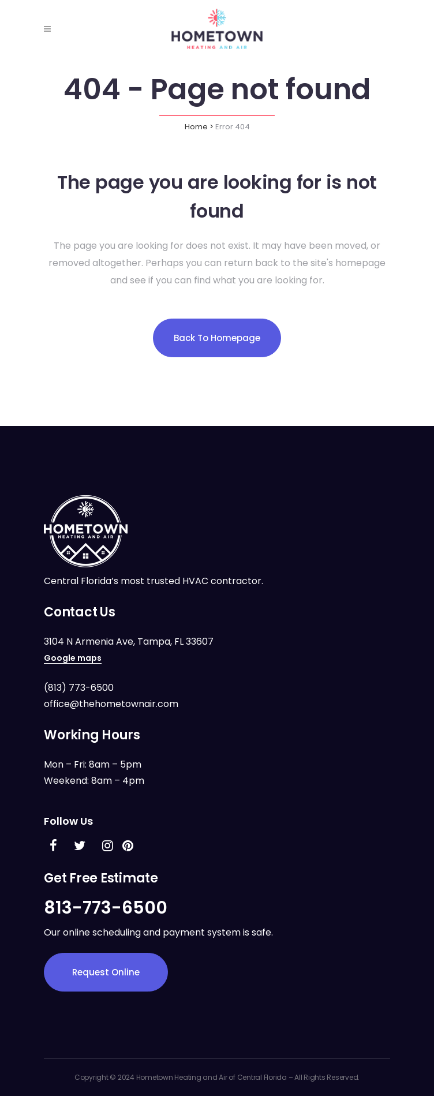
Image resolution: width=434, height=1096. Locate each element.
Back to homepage (217, 338)
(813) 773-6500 (79, 687)
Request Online (106, 972)
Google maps (73, 658)
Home (196, 126)
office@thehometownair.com (111, 703)
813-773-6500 (105, 908)
